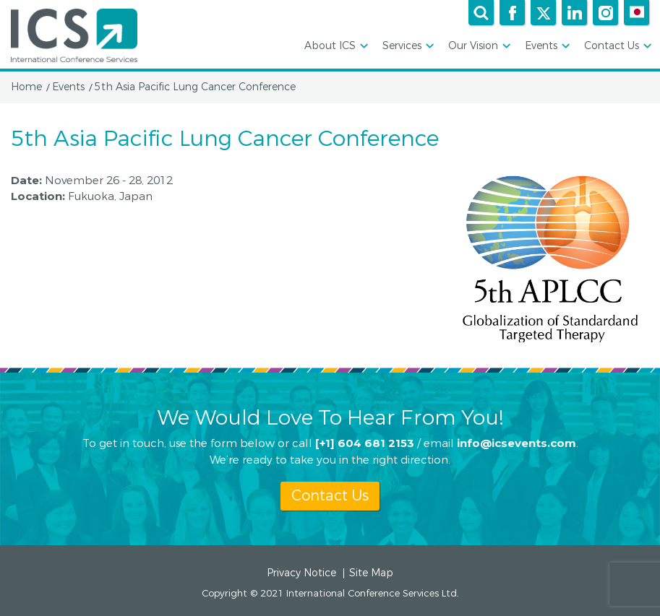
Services (407, 46)
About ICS (335, 46)
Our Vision (478, 46)
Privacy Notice (301, 573)
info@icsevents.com (516, 442)
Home (26, 87)
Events (546, 46)
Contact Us (616, 46)
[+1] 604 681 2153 (364, 442)
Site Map (371, 573)
